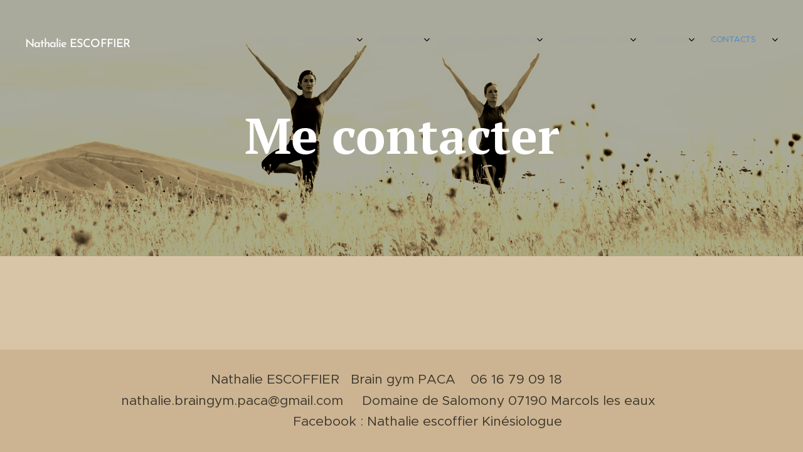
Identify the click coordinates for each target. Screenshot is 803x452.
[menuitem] (544, 40)
